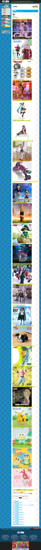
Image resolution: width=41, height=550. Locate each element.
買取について (21, 529)
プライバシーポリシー (26, 529)
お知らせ (4, 14)
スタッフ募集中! (12, 529)
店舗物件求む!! (16, 529)
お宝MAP (4, 10)
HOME (2, 529)
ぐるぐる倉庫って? (6, 529)
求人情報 (4, 12)
